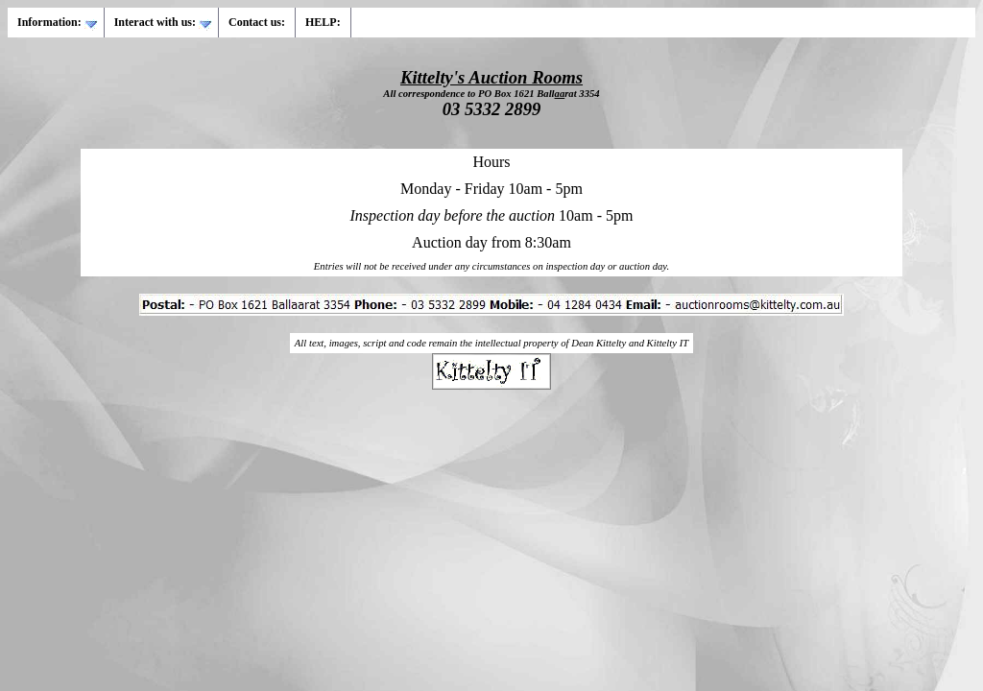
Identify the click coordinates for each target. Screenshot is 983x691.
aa (560, 93)
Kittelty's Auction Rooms (491, 77)
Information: (57, 23)
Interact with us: (163, 23)
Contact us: (256, 22)
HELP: (323, 22)
